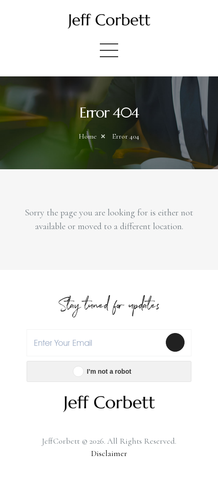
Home (88, 136)
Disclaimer (109, 453)
